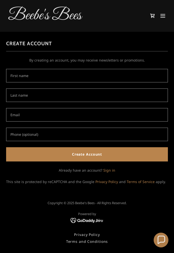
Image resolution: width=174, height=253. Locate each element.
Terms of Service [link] (141, 181)
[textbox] (87, 75)
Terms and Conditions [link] (87, 241)
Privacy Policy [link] (106, 181)
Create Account (87, 154)
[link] (62, 18)
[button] (163, 16)
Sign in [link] (109, 170)
